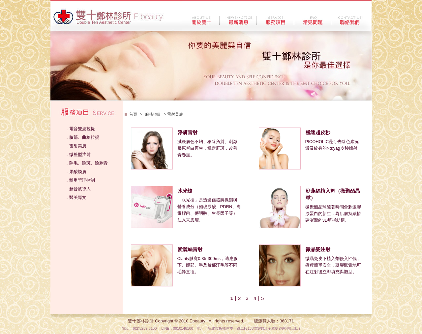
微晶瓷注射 (318, 249)
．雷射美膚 (75, 145)
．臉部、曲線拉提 (82, 137)
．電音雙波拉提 (80, 128)
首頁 (133, 114)
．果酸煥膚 (75, 171)
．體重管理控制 (80, 180)
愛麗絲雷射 (190, 249)
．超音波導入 (78, 188)
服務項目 (153, 114)
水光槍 (185, 191)
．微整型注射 (78, 154)
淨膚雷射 (187, 132)
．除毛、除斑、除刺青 (86, 163)
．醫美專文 (75, 197)
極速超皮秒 (318, 132)
